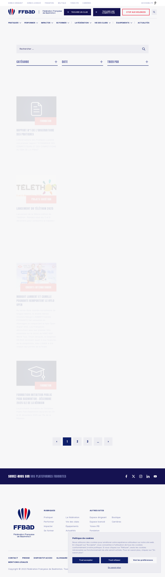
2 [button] (77, 441)
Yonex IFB (74, 3)
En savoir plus (114, 568)
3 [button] (87, 441)
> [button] (108, 441)
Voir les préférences (143, 560)
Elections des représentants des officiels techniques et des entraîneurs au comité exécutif (82, 116)
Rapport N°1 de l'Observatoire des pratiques (35, 114)
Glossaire (61, 558)
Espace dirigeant (15, 3)
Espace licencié (34, 3)
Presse (26, 558)
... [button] (98, 441)
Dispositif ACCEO (43, 558)
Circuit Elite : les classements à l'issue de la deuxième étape (82, 386)
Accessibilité (147, 3)
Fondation (49, 3)
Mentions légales (18, 562)
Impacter (45, 23)
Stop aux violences (136, 12)
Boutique (62, 3)
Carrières (86, 3)
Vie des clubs (101, 23)
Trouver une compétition (105, 12)
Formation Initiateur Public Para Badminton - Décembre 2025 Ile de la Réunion (34, 383)
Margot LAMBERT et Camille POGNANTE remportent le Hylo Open (35, 285)
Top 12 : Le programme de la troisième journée (126, 114)
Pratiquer (13, 23)
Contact (13, 558)
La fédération (72, 517)
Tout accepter (86, 560)
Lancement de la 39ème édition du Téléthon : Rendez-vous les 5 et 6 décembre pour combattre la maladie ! (35, 201)
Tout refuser (114, 560)
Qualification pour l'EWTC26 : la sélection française (81, 199)
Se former (61, 23)
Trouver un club (77, 12)
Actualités (143, 23)
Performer (29, 23)
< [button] (56, 441)
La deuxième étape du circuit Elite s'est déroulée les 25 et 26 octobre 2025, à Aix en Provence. (82, 396)
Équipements (122, 23)
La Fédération (82, 23)
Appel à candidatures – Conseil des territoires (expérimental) (82, 287)
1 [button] (67, 441)
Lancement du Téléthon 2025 (34, 192)
